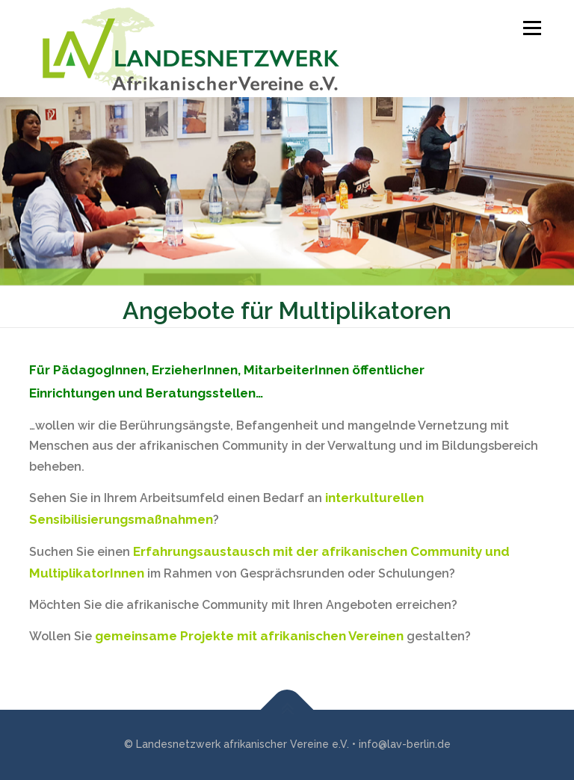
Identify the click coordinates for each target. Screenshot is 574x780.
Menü (530, 27)
